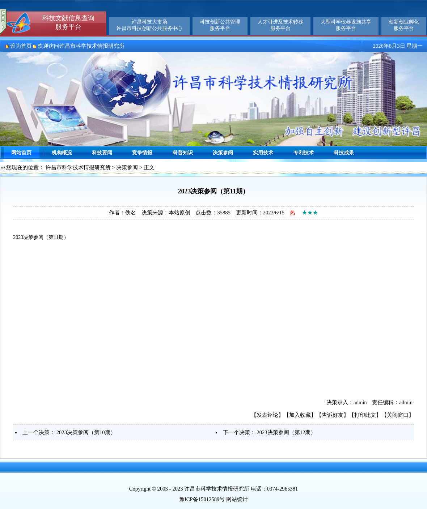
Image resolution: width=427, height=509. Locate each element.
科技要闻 (102, 152)
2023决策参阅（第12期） (286, 432)
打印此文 (365, 415)
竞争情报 (142, 152)
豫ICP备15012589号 (202, 499)
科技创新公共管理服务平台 (220, 25)
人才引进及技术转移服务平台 (280, 25)
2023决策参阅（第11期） (40, 237)
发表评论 (267, 415)
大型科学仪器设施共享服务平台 (346, 25)
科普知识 (183, 152)
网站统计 (237, 499)
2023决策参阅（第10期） (86, 432)
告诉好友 (332, 415)
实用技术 (263, 152)
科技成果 (344, 152)
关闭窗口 (398, 415)
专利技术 (303, 152)
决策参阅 (223, 152)
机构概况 (62, 152)
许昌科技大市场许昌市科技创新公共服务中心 (149, 25)
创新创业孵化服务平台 (404, 25)
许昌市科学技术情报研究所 (78, 167)
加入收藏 (300, 415)
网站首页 (21, 152)
